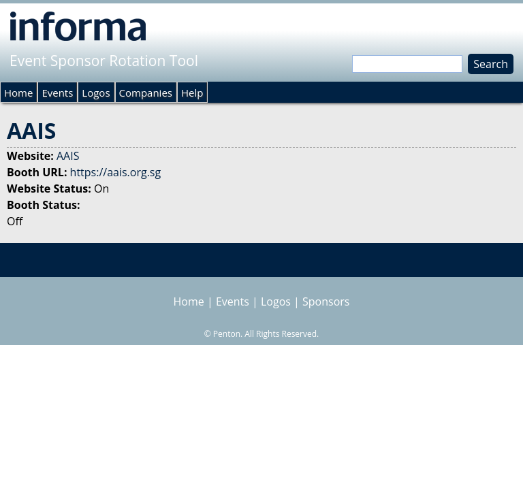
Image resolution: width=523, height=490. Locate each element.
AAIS (68, 155)
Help (192, 92)
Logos (96, 92)
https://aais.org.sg (115, 172)
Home (18, 92)
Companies (145, 92)
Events (57, 92)
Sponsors (325, 301)
